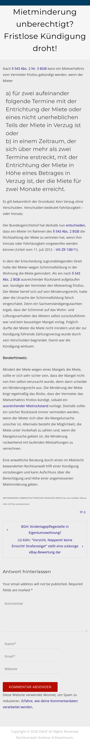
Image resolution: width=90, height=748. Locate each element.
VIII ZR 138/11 (66, 249)
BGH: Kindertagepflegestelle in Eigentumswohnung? (45, 529)
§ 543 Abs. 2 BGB (66, 231)
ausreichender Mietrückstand (25, 406)
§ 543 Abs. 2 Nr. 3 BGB (29, 68)
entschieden (75, 225)
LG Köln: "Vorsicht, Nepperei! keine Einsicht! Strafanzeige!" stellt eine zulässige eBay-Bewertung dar (45, 546)
